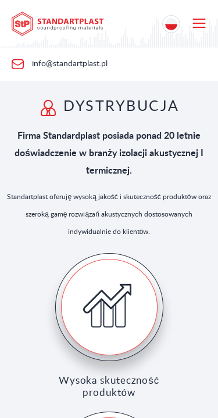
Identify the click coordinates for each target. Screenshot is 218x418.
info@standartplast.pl (69, 64)
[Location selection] (171, 24)
